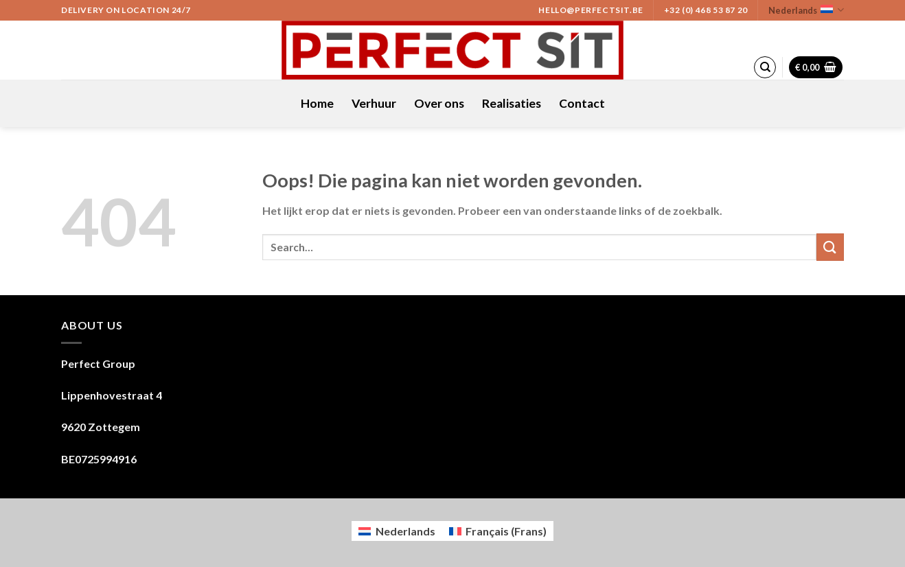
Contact (582, 103)
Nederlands (806, 9)
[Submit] (830, 246)
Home (317, 103)
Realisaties (511, 103)
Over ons (439, 103)
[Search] (765, 67)
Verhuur (374, 103)
